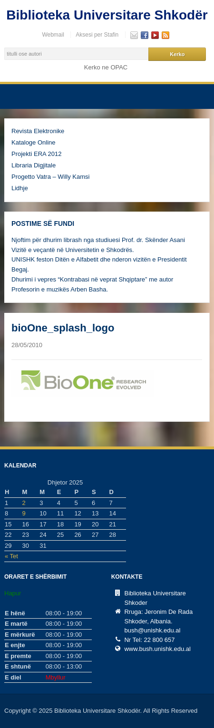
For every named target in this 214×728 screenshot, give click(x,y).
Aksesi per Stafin (97, 34)
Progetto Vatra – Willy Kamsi (50, 176)
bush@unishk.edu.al (152, 630)
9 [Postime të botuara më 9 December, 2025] (24, 513)
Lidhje (19, 188)
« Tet (11, 556)
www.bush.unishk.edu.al (157, 648)
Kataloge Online (33, 142)
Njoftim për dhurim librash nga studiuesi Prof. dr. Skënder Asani (98, 239)
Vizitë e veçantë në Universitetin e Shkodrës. (72, 249)
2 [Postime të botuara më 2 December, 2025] (24, 502)
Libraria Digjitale (33, 165)
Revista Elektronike (37, 131)
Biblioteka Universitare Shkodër (106, 15)
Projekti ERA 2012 (36, 153)
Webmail (53, 34)
